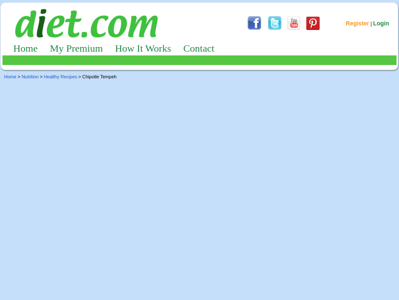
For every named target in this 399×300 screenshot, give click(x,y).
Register (357, 23)
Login (381, 23)
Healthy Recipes (60, 76)
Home (25, 48)
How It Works (143, 48)
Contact (198, 48)
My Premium (76, 48)
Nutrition (30, 76)
